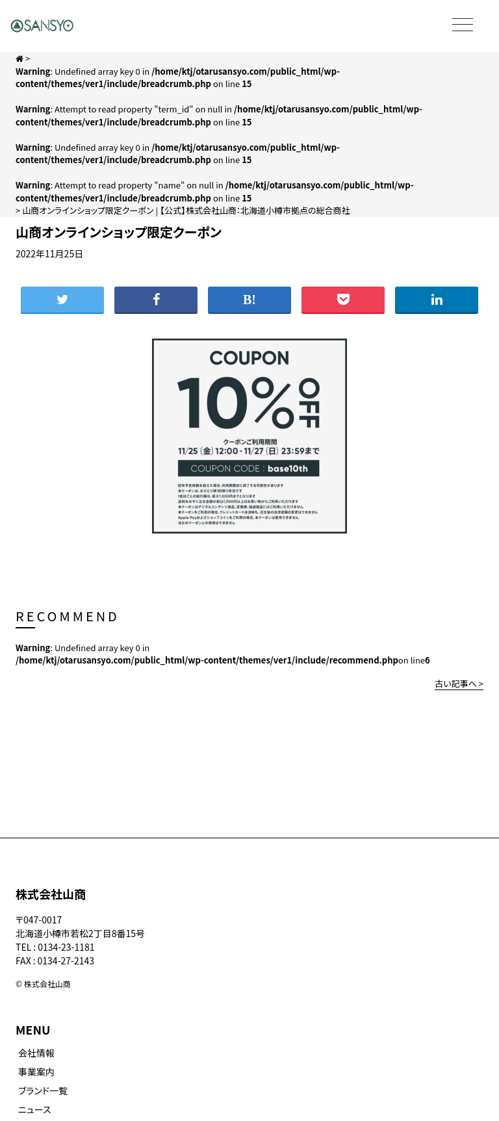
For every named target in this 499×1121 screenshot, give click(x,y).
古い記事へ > (459, 683)
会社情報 (36, 1052)
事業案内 (36, 1071)
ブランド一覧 (43, 1090)
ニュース (34, 1109)
